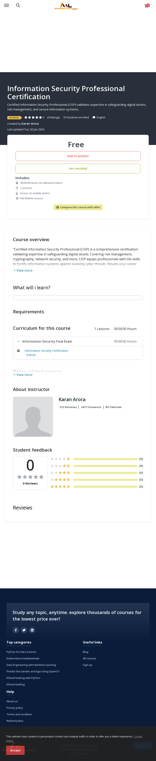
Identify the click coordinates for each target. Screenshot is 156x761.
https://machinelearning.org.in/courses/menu (8, 3)
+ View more (23, 270)
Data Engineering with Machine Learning (31, 665)
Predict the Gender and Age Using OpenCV (32, 671)
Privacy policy (14, 708)
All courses (89, 658)
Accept (15, 750)
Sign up (87, 665)
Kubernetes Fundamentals (22, 658)
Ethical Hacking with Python (23, 678)
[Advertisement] (78, 41)
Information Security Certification (46, 351)
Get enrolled (78, 168)
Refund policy (14, 721)
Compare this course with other (78, 207)
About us (12, 701)
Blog (85, 652)
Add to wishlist (78, 156)
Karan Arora (30, 123)
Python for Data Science (21, 652)
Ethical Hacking (15, 684)
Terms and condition (19, 714)
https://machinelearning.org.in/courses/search (18, 5)
